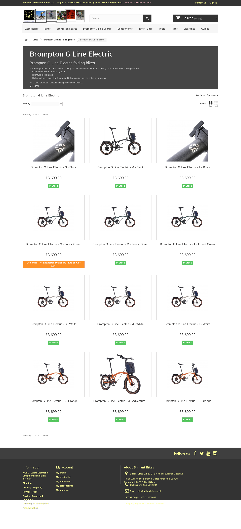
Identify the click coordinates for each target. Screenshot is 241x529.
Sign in (213, 3)
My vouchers (62, 490)
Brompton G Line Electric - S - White (53, 324)
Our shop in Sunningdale (36, 503)
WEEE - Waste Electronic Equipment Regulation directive (35, 475)
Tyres (174, 28)
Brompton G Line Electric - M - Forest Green (120, 244)
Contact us (200, 3)
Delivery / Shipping (32, 487)
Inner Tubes (145, 28)
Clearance (189, 28)
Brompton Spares (67, 28)
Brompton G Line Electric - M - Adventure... (120, 401)
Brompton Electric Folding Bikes (59, 40)
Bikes (48, 28)
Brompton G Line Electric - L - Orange (187, 401)
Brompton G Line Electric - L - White (187, 324)
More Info (34, 86)
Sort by (26, 103)
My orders (61, 472)
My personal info (64, 486)
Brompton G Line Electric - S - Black (53, 167)
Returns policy (30, 508)
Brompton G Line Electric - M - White (120, 324)
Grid (210, 104)
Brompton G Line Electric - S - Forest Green (53, 244)
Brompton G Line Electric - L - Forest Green (187, 244)
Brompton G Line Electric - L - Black (187, 167)
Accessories (31, 28)
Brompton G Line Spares (97, 28)
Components (125, 28)
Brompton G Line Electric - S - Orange (53, 401)
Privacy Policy (30, 492)
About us (27, 483)
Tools (161, 28)
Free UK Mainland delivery (138, 2)
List (216, 104)
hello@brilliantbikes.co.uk (149, 491)
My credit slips (63, 477)
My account (64, 467)
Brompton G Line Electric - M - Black (121, 167)
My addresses (63, 481)
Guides (205, 28)
